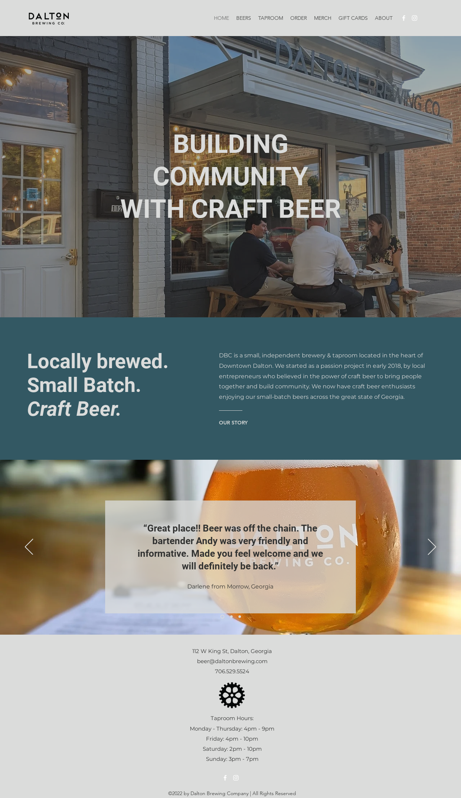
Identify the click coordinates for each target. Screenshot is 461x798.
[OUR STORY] (235, 422)
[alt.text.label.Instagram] (414, 18)
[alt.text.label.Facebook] (403, 18)
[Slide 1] (222, 617)
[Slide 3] (239, 617)
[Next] (432, 547)
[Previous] (29, 547)
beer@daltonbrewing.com (232, 661)
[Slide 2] (231, 617)
